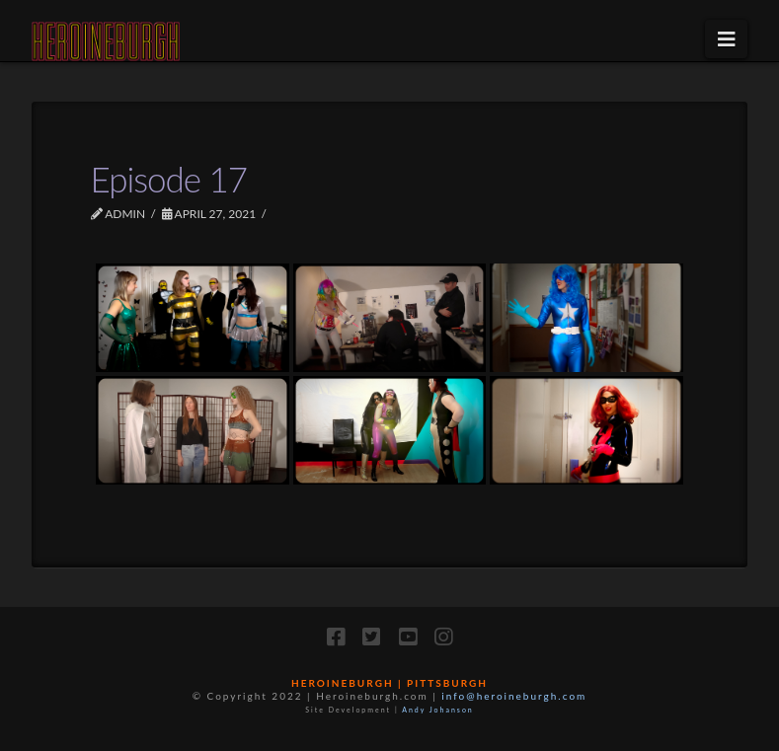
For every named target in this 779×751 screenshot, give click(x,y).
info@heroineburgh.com (513, 696)
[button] (726, 39)
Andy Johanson (438, 709)
